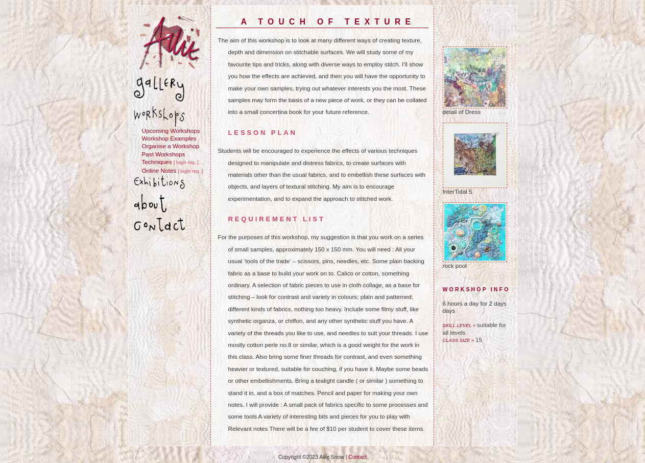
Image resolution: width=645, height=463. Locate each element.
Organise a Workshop (171, 146)
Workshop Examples (169, 138)
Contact (357, 457)
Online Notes (159, 170)
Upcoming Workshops (171, 130)
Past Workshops (163, 154)
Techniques (157, 161)
